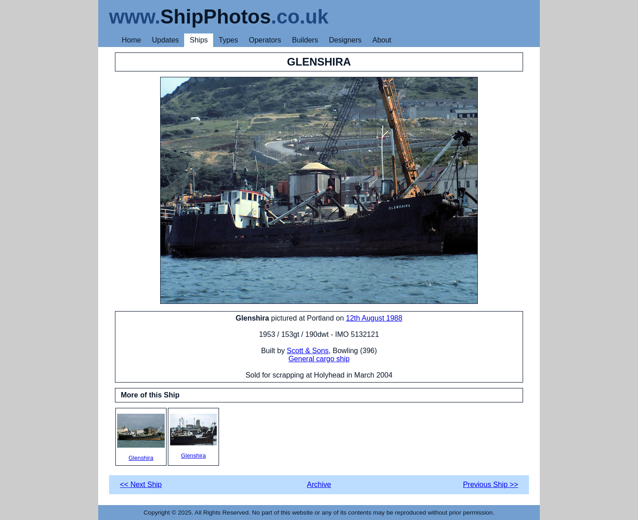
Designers (345, 40)
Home (131, 40)
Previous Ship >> (490, 484)
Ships (199, 40)
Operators (265, 40)
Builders (305, 40)
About (381, 40)
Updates (165, 40)
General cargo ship (318, 359)
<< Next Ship (141, 484)
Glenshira (141, 437)
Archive (319, 484)
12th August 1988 (374, 318)
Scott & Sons (308, 351)
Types (228, 40)
